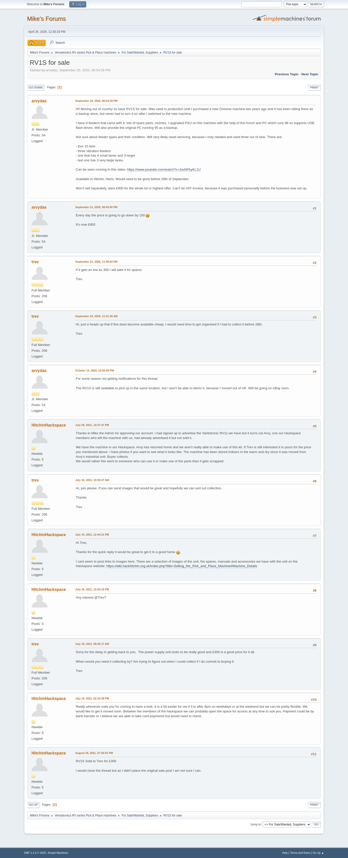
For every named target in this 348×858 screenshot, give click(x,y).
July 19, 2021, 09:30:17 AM (92, 643)
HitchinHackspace (49, 425)
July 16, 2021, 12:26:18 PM (92, 589)
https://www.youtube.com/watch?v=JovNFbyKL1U (163, 169)
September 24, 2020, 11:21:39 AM (96, 316)
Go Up (33, 804)
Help (285, 852)
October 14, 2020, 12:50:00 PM (94, 370)
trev (35, 262)
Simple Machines (58, 852)
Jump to (255, 824)
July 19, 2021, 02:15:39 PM (92, 698)
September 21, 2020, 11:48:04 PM (96, 261)
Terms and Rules (300, 852)
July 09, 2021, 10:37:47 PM (92, 424)
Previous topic (286, 74)
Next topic (310, 74)
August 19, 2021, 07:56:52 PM (94, 752)
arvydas (39, 101)
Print (314, 87)
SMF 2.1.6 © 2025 (35, 852)
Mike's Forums (46, 18)
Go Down (36, 87)
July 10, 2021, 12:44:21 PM (92, 534)
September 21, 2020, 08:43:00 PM (96, 207)
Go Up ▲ (318, 852)
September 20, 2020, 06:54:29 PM (96, 100)
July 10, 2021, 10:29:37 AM (92, 480)
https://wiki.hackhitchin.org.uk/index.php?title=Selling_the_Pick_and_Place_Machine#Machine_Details (181, 566)
